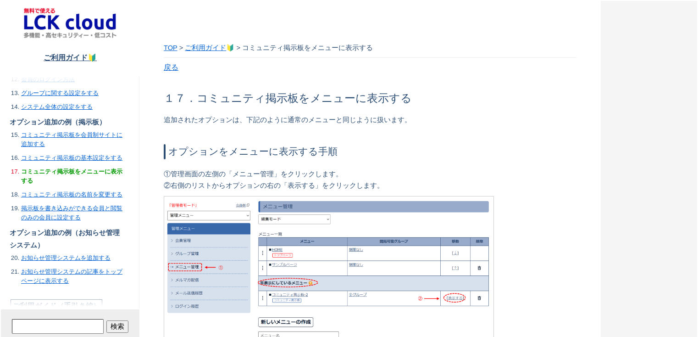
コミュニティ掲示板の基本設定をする (71, 157)
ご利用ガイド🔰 (70, 58)
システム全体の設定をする (57, 106)
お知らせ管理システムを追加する (66, 257)
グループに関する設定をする (60, 93)
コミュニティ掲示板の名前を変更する (71, 194)
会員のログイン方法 (48, 79)
